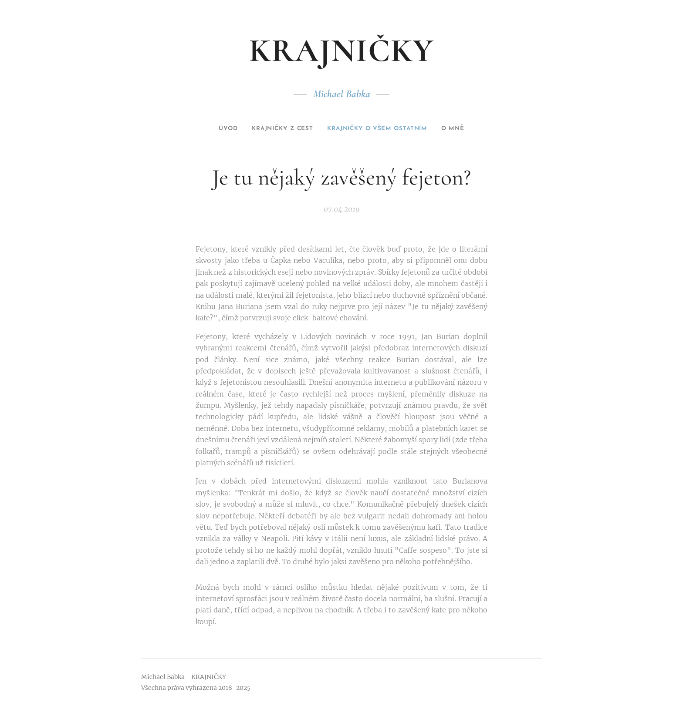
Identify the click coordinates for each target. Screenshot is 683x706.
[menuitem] (215, 129)
